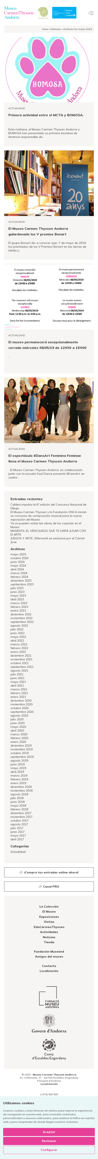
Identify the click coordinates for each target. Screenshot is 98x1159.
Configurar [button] (49, 1150)
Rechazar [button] (49, 1141)
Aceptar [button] (49, 1132)
